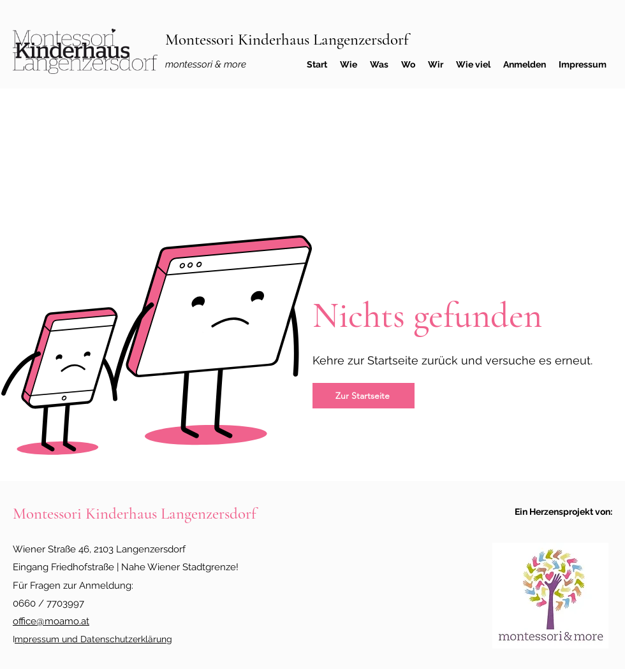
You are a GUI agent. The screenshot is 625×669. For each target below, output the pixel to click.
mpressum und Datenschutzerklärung (93, 639)
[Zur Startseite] (363, 395)
